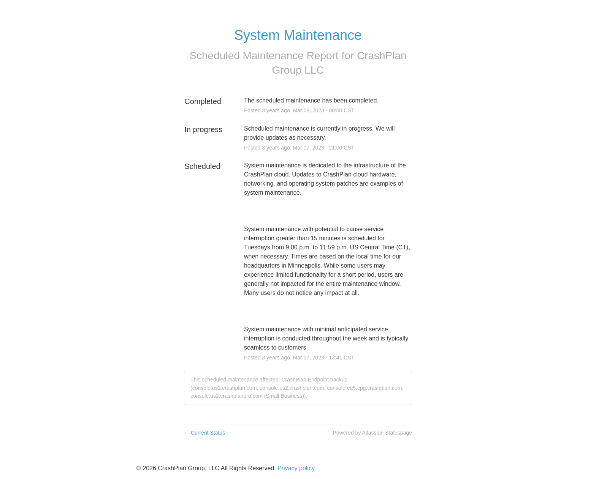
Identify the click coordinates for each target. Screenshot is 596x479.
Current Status (204, 433)
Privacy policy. (296, 468)
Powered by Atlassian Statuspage (372, 433)
